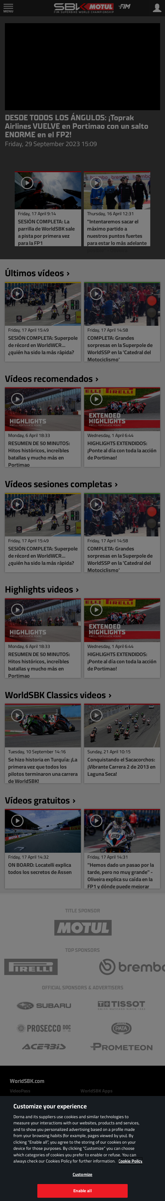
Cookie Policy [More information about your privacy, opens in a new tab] (130, 1161)
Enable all (82, 1190)
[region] (82, 1148)
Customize (82, 1174)
